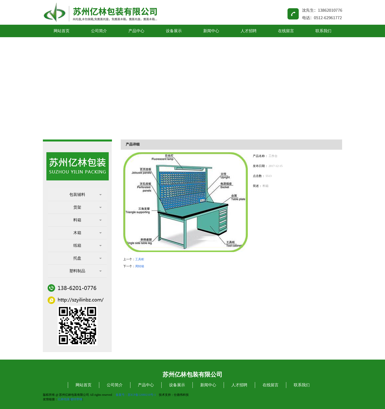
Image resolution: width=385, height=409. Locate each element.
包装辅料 (85, 194)
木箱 (87, 233)
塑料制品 (85, 271)
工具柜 (139, 259)
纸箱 (87, 245)
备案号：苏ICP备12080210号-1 (136, 395)
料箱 (87, 220)
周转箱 (139, 266)
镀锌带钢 (76, 399)
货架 (87, 207)
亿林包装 (64, 399)
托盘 (87, 258)
